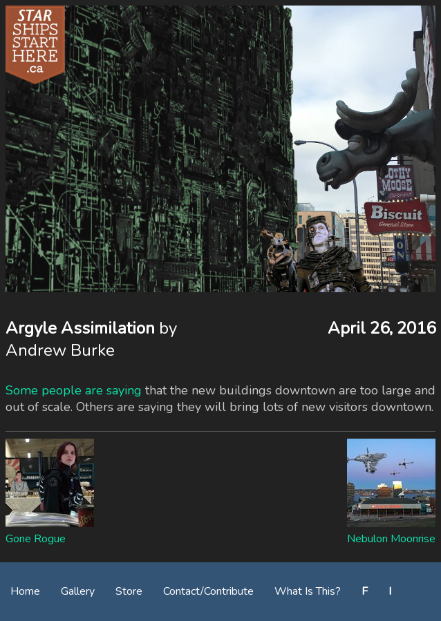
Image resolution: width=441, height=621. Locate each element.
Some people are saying (74, 390)
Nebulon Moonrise (391, 538)
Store (128, 591)
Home (25, 591)
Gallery (78, 591)
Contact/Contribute (208, 591)
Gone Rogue (36, 538)
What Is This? (307, 591)
